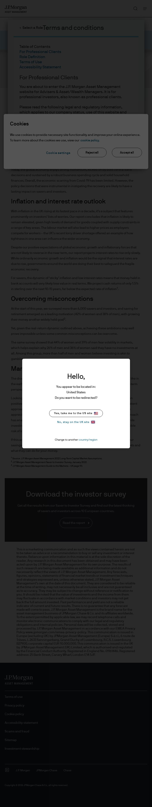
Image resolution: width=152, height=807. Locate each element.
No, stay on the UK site (76, 422)
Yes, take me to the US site (76, 413)
